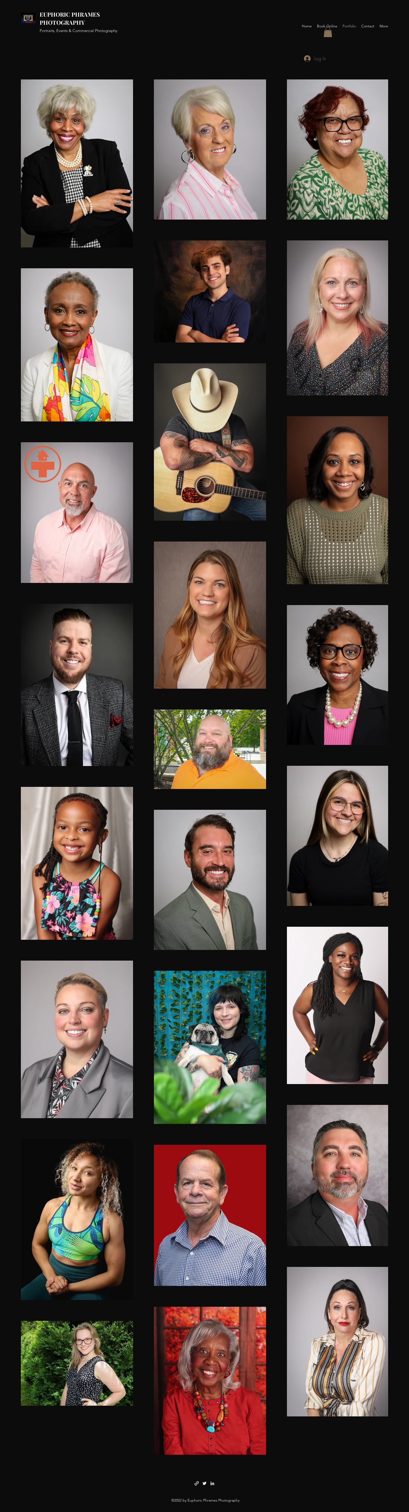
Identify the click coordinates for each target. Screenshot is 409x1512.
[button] (327, 32)
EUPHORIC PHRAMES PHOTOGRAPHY (70, 18)
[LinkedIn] (212, 1483)
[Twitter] (204, 1483)
